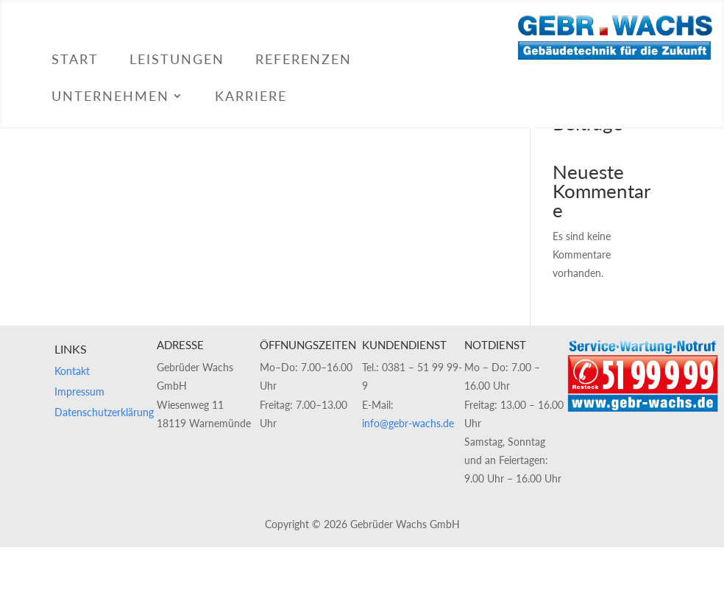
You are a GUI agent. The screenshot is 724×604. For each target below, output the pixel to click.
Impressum (79, 391)
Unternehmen (110, 97)
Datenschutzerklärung (104, 412)
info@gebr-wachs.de (408, 423)
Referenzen (303, 60)
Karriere (251, 97)
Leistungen (176, 60)
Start (75, 60)
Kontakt (72, 371)
